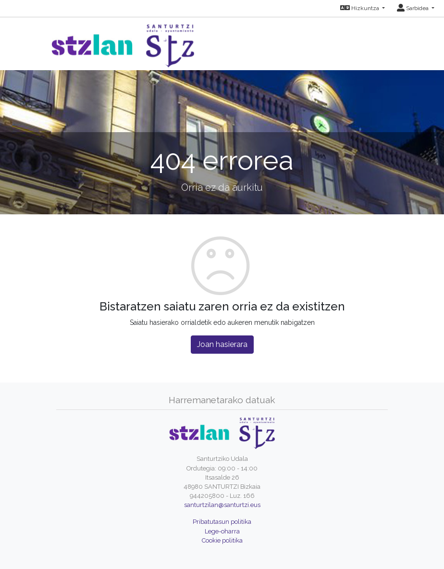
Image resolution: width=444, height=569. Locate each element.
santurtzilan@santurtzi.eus (222, 504)
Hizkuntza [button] (360, 8)
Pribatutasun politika (222, 521)
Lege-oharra (222, 531)
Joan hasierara (222, 344)
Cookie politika (222, 540)
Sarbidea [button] (413, 8)
